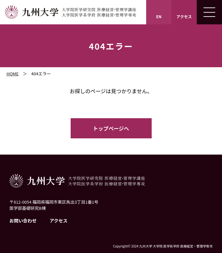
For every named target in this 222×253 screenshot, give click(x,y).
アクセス (58, 220)
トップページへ (111, 128)
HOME (12, 73)
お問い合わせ (23, 220)
